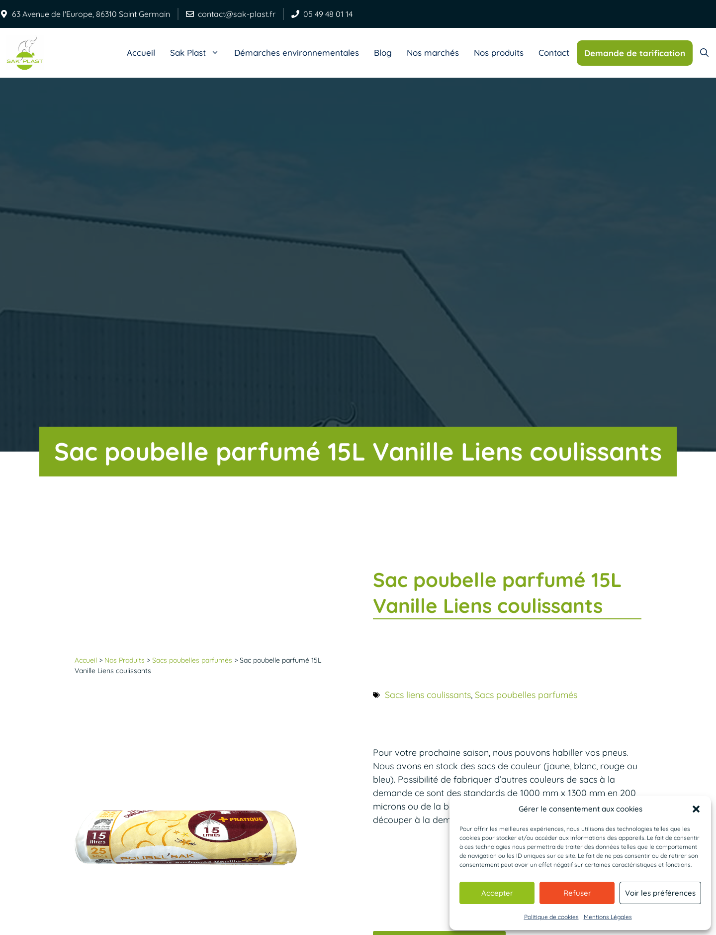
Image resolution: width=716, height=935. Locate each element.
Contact (553, 52)
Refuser (577, 893)
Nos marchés (433, 52)
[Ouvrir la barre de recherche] (704, 53)
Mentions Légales (608, 917)
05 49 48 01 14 (328, 14)
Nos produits (499, 52)
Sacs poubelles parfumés (192, 660)
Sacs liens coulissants (428, 695)
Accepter (497, 893)
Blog (383, 52)
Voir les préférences (660, 893)
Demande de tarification (634, 53)
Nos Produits (124, 660)
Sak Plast (198, 53)
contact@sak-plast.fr (236, 14)
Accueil (141, 52)
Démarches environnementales (296, 52)
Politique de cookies (551, 917)
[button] (696, 809)
